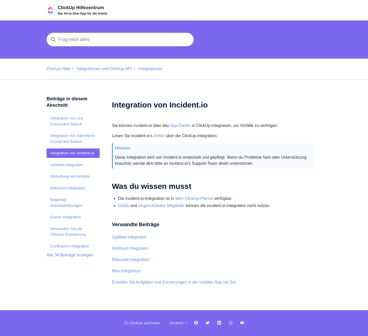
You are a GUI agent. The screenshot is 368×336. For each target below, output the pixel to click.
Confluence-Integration (69, 246)
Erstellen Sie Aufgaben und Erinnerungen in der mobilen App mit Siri (174, 282)
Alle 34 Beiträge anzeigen (70, 255)
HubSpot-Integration (130, 248)
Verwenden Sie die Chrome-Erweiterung (68, 231)
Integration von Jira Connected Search (66, 121)
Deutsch (178, 323)
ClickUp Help (58, 69)
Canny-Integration (65, 217)
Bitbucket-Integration (131, 259)
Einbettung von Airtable (70, 176)
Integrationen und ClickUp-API (104, 69)
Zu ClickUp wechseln (142, 323)
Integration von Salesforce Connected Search (72, 138)
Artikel (159, 136)
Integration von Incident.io (72, 153)
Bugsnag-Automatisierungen (66, 202)
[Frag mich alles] (120, 39)
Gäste (123, 205)
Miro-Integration (126, 271)
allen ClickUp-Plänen (194, 198)
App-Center (180, 125)
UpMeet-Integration (129, 237)
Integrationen (151, 69)
